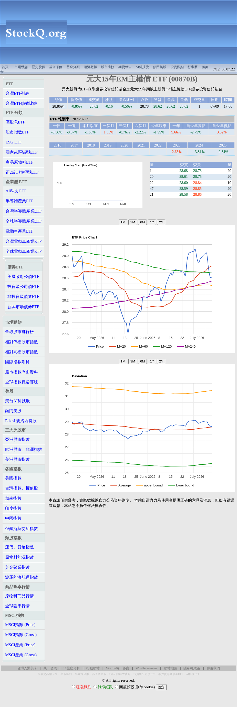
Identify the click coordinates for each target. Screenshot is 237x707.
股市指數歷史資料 (21, 372)
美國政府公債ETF (23, 276)
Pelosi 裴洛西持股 (21, 421)
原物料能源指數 (19, 557)
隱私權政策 (191, 668)
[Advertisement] (154, 32)
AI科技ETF (192, 674)
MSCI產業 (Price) (20, 645)
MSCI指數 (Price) (20, 624)
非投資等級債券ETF (170, 674)
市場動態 (21, 67)
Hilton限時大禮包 (119, 674)
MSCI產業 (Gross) (21, 655)
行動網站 (93, 668)
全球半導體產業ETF (24, 221)
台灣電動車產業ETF (24, 241)
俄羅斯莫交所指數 (21, 528)
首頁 (5, 67)
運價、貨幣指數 (19, 547)
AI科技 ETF (16, 191)
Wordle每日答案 (117, 668)
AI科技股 (142, 67)
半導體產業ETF (19, 201)
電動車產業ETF (19, 231)
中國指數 (13, 518)
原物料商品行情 (19, 596)
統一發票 (50, 668)
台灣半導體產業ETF (24, 211)
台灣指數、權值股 (21, 488)
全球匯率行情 (17, 606)
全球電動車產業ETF (24, 251)
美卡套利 (66, 674)
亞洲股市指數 (17, 439)
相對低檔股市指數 (21, 342)
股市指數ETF (17, 132)
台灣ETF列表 (17, 93)
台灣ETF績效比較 (21, 103)
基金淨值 (55, 67)
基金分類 (73, 67)
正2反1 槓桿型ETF (22, 172)
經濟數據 (90, 67)
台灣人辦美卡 (27, 668)
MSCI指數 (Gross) (21, 634)
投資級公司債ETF (23, 286)
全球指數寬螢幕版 (21, 382)
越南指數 (13, 498)
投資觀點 (177, 67)
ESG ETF (14, 142)
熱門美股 (159, 67)
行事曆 (193, 67)
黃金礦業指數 (17, 567)
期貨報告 (125, 67)
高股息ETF (15, 122)
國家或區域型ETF (21, 152)
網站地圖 (170, 668)
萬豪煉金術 (82, 674)
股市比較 (107, 67)
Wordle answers (146, 668)
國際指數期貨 (17, 362)
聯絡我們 (213, 668)
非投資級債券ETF (23, 296)
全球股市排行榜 (19, 331)
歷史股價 (38, 67)
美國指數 (13, 478)
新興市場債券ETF (23, 307)
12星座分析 (71, 668)
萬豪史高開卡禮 (47, 674)
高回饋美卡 (99, 674)
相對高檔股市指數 (21, 352)
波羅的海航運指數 (21, 577)
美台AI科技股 (17, 401)
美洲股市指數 (17, 459)
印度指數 (13, 508)
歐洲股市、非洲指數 (23, 449)
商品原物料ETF (19, 162)
